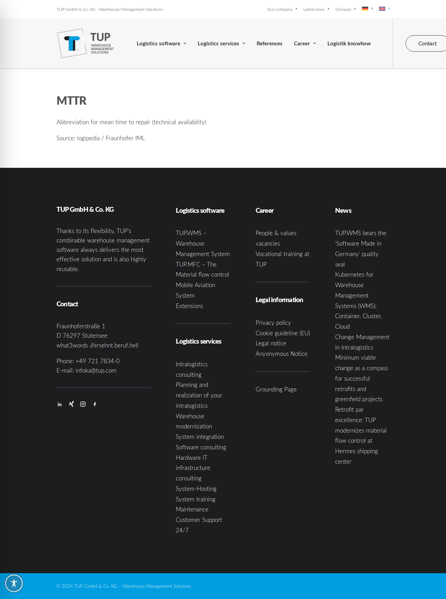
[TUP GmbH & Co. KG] (85, 43)
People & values (276, 233)
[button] (59, 404)
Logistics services (221, 43)
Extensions (189, 306)
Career (305, 43)
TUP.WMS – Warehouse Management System (203, 243)
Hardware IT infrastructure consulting (193, 468)
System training (196, 499)
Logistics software (161, 43)
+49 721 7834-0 (98, 361)
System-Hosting (196, 489)
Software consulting (201, 447)
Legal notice (271, 343)
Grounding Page (276, 389)
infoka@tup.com (96, 370)
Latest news (316, 9)
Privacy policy (273, 323)
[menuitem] (283, 9)
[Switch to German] (367, 8)
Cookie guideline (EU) (283, 333)
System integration (200, 437)
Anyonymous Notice (282, 354)
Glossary (345, 9)
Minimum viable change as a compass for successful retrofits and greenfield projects (361, 378)
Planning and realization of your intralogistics (199, 395)
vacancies (268, 243)
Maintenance (192, 509)
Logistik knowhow (349, 43)
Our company (282, 9)
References (269, 43)
